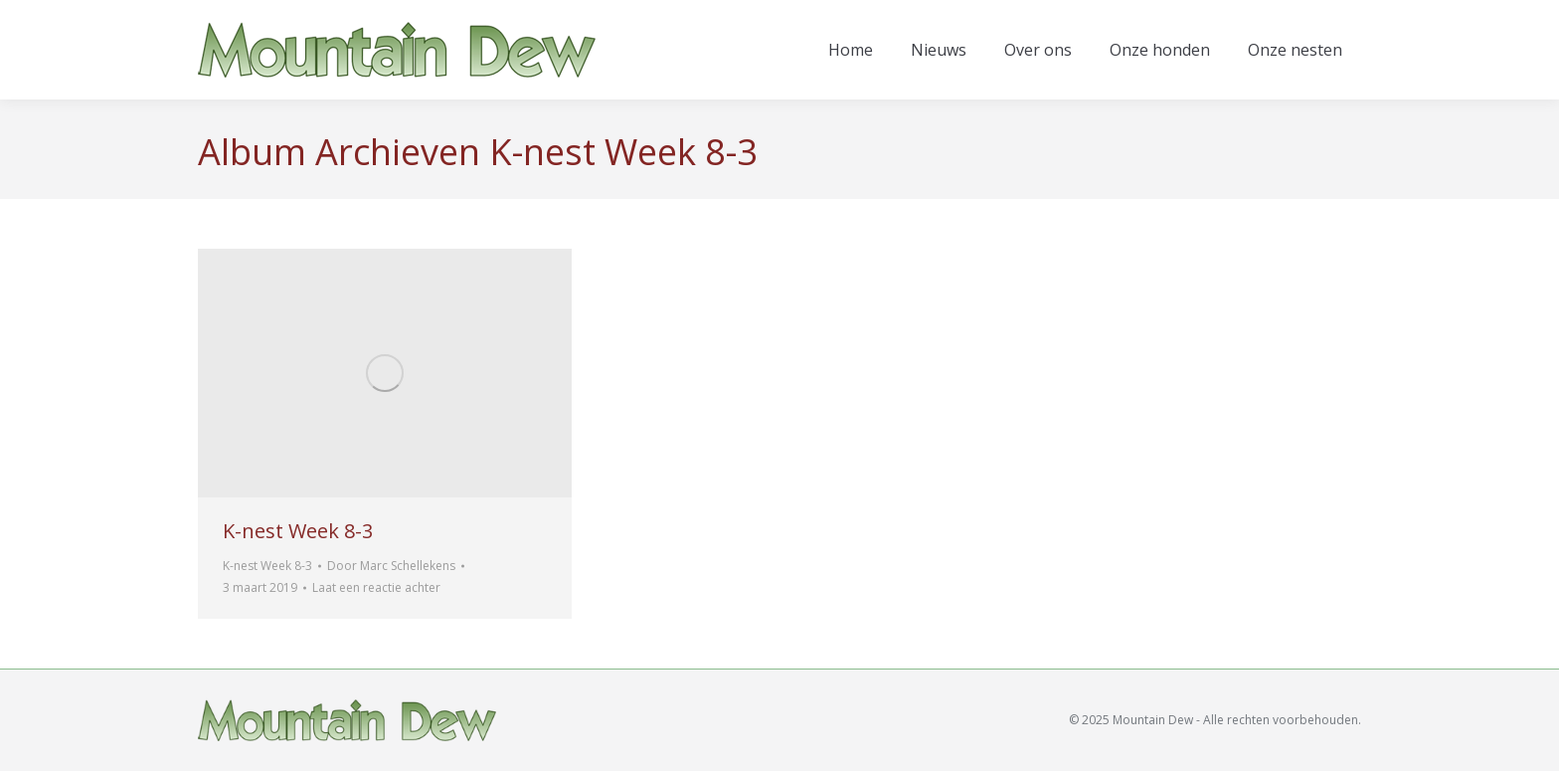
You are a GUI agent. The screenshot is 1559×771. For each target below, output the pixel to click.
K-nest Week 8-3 (298, 530)
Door (391, 565)
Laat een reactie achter (376, 587)
